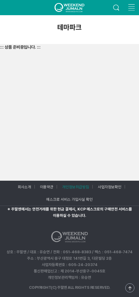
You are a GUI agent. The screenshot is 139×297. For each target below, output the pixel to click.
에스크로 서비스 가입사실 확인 (69, 199)
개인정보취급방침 (75, 187)
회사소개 (24, 187)
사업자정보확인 (109, 187)
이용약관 (46, 187)
